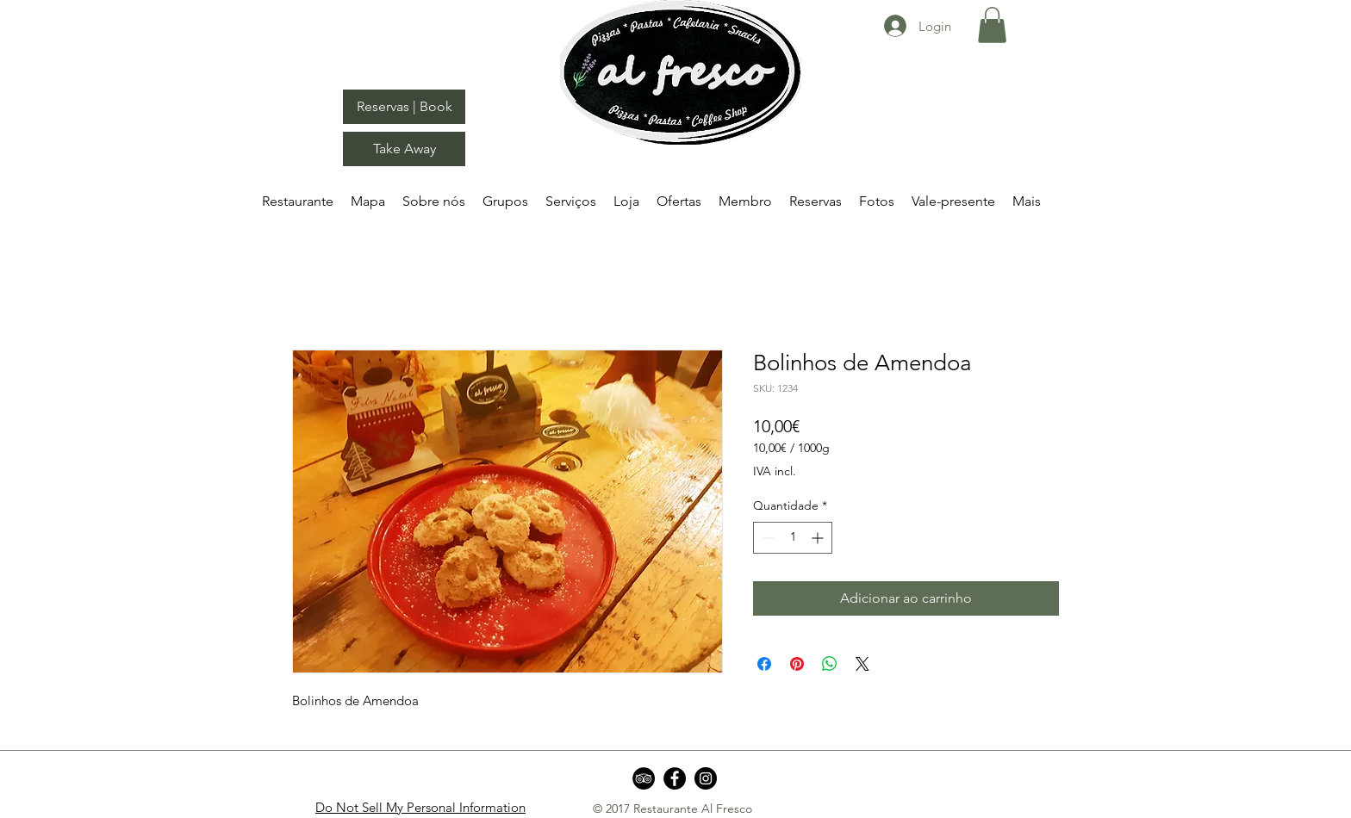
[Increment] (819, 538)
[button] (992, 25)
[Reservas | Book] (404, 107)
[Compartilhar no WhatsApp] (829, 664)
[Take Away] (404, 149)
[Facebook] (674, 778)
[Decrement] (766, 538)
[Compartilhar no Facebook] (764, 664)
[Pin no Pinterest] (797, 664)
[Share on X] (862, 664)
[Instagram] (705, 778)
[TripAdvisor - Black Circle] (643, 778)
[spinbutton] (792, 538)
